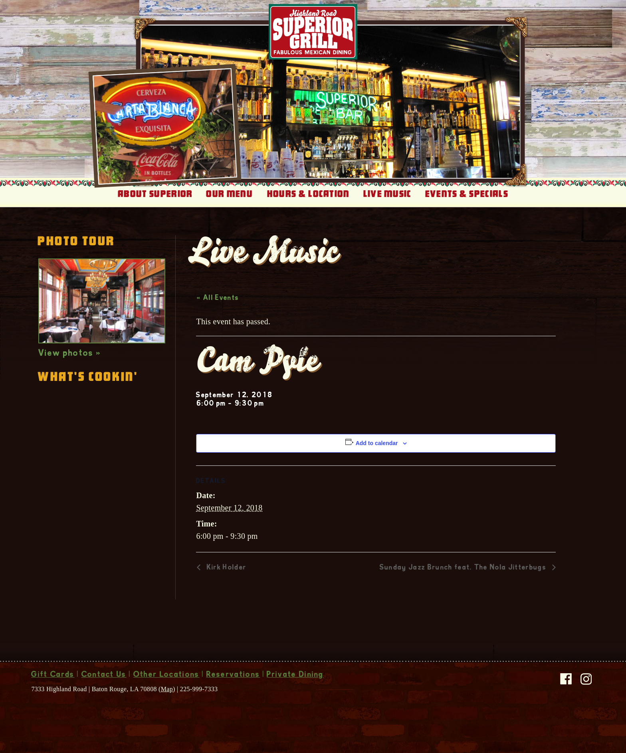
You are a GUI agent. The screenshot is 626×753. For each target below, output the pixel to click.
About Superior (155, 194)
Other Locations (166, 675)
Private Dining (295, 675)
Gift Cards (52, 675)
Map (167, 689)
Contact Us (104, 675)
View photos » (69, 354)
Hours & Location (308, 194)
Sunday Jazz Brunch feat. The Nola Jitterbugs (464, 568)
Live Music (387, 194)
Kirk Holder (225, 568)
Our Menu (229, 194)
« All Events (218, 298)
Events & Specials (466, 194)
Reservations (233, 675)
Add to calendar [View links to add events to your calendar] (377, 443)
